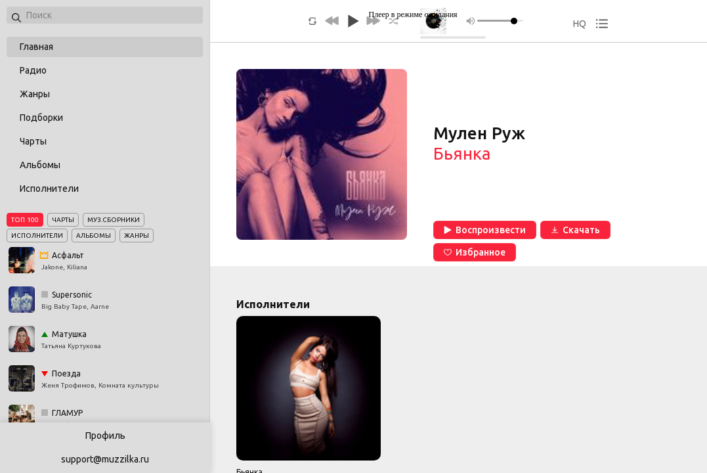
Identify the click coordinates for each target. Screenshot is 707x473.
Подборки (41, 117)
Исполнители (49, 188)
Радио (33, 70)
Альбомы (40, 165)
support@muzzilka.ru (105, 459)
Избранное (474, 252)
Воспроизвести (485, 230)
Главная (36, 46)
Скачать (575, 230)
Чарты (33, 141)
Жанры (35, 94)
